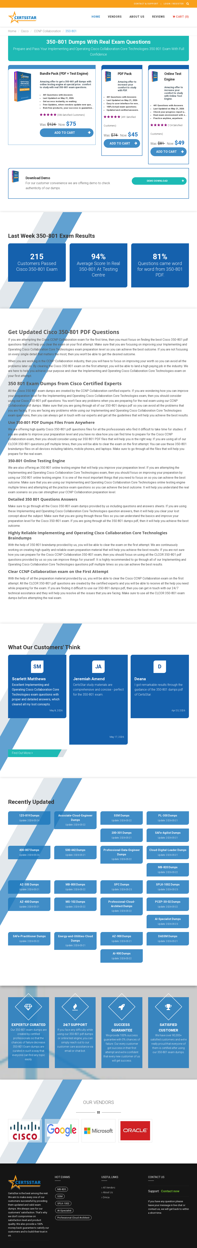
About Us (136, 16)
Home (96, 16)
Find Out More (22, 753)
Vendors (115, 16)
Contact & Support (146, 4)
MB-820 (61, 1189)
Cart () (181, 16)
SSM (60, 1196)
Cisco (25, 31)
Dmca (106, 1197)
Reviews (158, 16)
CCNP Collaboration (47, 31)
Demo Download (157, 181)
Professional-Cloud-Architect (73, 1217)
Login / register (174, 4)
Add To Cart (64, 133)
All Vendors (109, 1187)
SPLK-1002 (63, 1203)
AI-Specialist (64, 1210)
